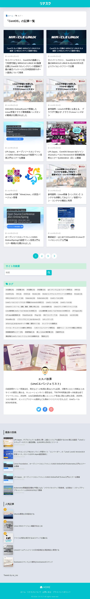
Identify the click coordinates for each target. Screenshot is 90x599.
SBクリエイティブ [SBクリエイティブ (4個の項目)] (50, 315)
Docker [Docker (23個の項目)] (36, 294)
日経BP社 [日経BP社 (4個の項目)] (60, 332)
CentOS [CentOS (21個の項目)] (10, 294)
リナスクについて (34, 592)
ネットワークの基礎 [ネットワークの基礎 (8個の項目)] (49, 323)
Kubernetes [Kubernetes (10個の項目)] (42, 298)
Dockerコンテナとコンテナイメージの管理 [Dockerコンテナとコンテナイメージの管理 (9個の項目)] (57, 294)
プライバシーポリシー (62, 592)
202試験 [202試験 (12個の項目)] (41, 290)
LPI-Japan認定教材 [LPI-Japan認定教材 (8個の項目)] (13, 315)
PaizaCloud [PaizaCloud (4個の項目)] (27, 315)
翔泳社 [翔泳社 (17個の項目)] (45, 336)
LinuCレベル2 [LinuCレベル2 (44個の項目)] (52, 302)
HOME (45, 587)
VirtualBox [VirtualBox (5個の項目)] (10, 319)
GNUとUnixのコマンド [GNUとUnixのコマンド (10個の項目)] (14, 298)
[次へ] (54, 256)
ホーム (23, 592)
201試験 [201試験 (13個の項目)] (31, 290)
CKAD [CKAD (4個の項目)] (27, 294)
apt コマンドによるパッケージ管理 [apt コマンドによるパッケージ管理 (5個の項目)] (60, 290)
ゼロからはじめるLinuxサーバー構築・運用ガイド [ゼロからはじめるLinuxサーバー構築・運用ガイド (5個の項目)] (23, 323)
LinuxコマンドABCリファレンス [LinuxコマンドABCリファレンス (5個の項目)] (65, 306)
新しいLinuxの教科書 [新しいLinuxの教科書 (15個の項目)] (45, 332)
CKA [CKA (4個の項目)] (18, 294)
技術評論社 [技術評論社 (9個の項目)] (29, 332)
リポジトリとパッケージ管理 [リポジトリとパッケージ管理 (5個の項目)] (44, 328)
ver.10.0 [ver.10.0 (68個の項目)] (74, 315)
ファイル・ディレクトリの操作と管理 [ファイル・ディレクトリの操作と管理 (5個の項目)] (19, 328)
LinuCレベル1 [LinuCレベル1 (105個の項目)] (57, 298)
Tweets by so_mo (11, 575)
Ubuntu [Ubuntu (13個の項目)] (64, 315)
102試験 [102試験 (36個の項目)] (20, 290)
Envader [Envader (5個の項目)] (78, 294)
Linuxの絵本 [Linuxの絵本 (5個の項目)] (46, 306)
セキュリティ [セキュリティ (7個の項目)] (48, 319)
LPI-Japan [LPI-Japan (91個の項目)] (77, 311)
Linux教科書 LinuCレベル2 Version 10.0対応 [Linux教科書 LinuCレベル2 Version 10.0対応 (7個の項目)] (54, 311)
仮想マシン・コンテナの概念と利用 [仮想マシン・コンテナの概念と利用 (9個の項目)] (69, 328)
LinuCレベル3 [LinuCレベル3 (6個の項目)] (66, 302)
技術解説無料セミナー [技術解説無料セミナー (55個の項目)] (14, 332)
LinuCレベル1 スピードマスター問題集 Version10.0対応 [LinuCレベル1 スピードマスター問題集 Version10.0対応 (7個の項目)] (25, 302)
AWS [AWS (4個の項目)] (77, 290)
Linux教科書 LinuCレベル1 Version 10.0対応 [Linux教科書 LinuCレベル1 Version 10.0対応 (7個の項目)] (21, 311)
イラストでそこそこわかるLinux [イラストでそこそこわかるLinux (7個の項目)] (28, 319)
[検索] (49, 272)
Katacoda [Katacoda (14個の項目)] (30, 298)
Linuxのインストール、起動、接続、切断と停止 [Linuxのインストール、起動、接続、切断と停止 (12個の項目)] (22, 306)
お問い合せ (47, 592)
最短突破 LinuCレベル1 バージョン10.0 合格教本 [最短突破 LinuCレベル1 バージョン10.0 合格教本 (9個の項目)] (22, 336)
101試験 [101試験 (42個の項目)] (10, 290)
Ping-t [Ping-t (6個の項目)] (38, 315)
